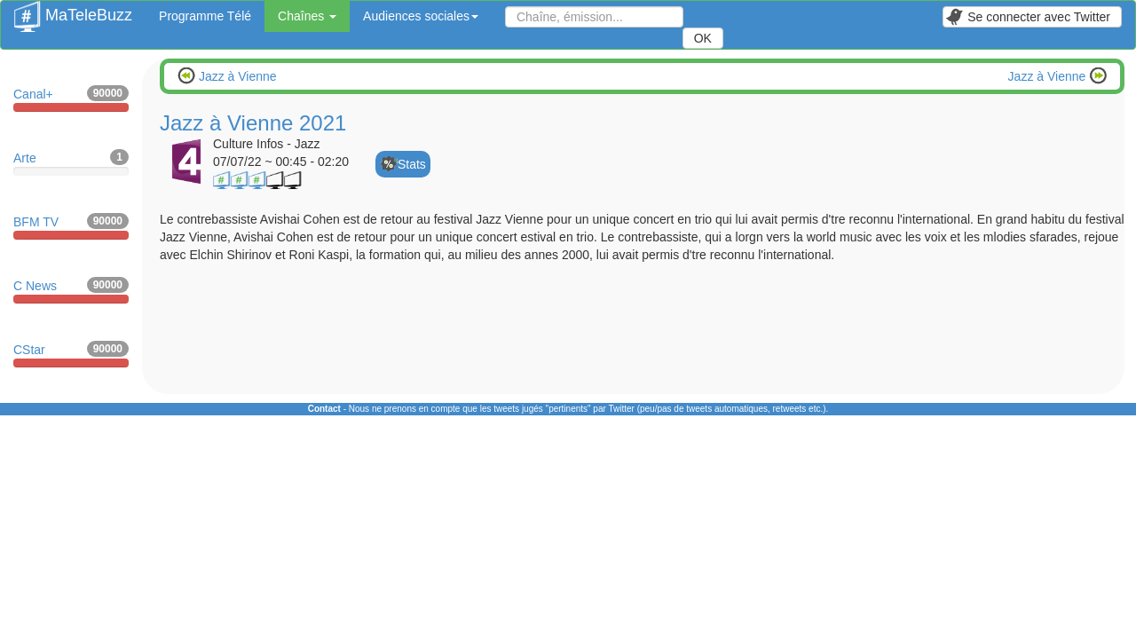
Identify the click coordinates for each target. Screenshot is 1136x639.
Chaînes (307, 16)
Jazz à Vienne (236, 76)
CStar (71, 354)
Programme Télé (205, 16)
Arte (71, 162)
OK (703, 38)
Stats (412, 164)
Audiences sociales (420, 16)
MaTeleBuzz (73, 10)
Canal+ (71, 98)
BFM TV (71, 226)
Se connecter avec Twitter (1027, 17)
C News (71, 290)
